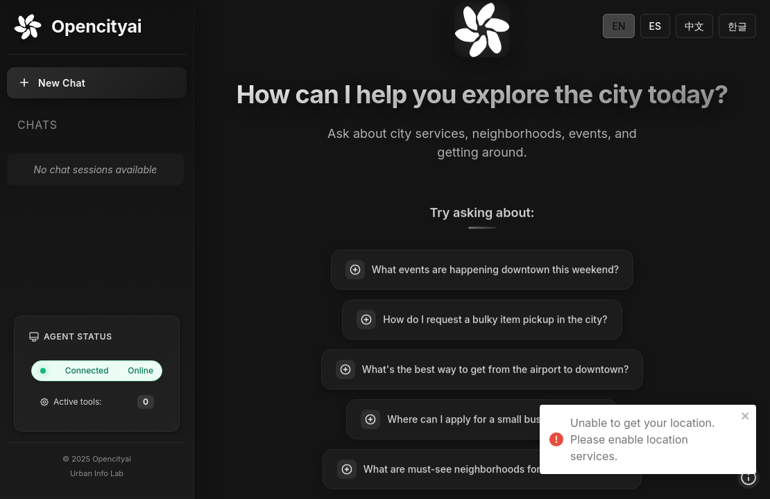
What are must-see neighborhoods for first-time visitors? (482, 470)
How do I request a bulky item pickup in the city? (482, 320)
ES (655, 26)
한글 (737, 26)
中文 (694, 26)
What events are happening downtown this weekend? (482, 270)
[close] (746, 415)
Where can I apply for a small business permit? (482, 420)
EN (618, 26)
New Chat (51, 82)
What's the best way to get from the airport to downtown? (482, 370)
